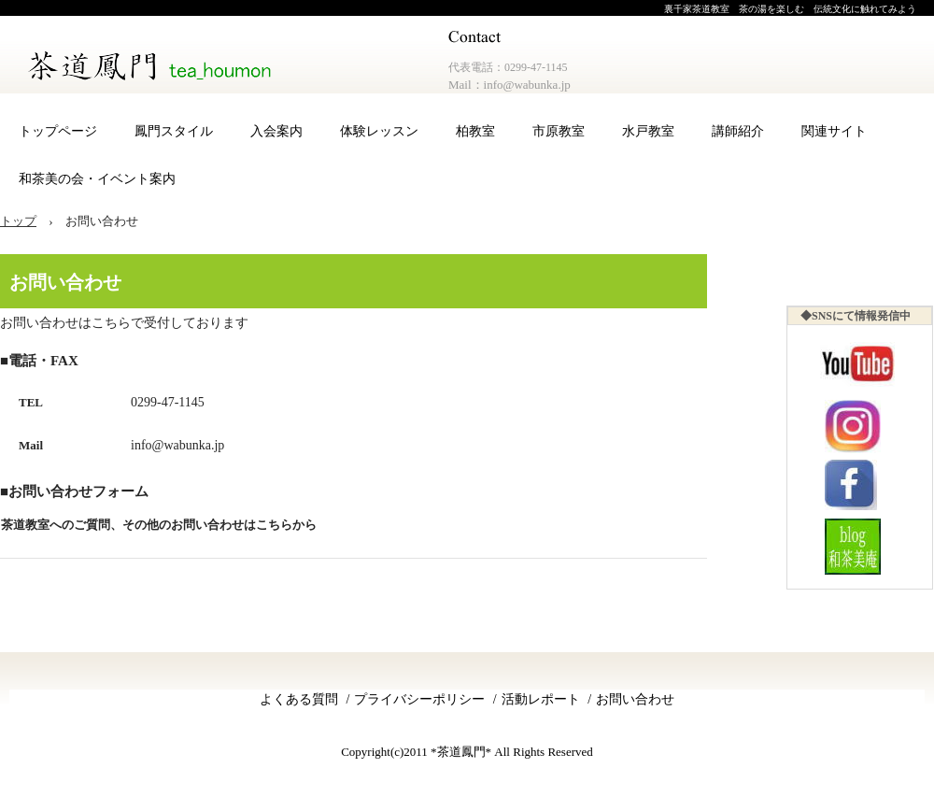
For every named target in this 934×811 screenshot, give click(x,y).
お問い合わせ (635, 699)
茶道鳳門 (152, 65)
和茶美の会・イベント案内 (97, 179)
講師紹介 (738, 131)
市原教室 (558, 131)
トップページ (58, 131)
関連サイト (834, 131)
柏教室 (475, 131)
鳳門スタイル (173, 131)
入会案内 (276, 131)
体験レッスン (379, 131)
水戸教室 (648, 131)
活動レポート (541, 699)
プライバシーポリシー (419, 699)
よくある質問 (299, 699)
